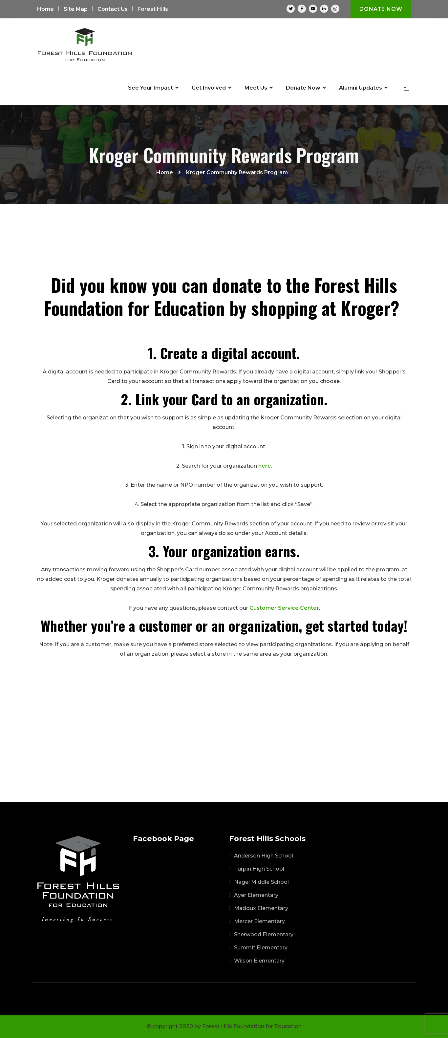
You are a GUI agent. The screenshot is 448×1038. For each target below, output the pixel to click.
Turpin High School (259, 869)
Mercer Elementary (259, 921)
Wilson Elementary (259, 961)
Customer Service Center (284, 608)
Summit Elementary (261, 947)
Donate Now (380, 9)
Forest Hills (153, 9)
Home (45, 9)
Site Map (76, 9)
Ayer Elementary (256, 895)
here (264, 466)
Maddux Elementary (261, 908)
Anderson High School (263, 856)
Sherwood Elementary (263, 934)
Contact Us (112, 9)
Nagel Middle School (261, 882)
